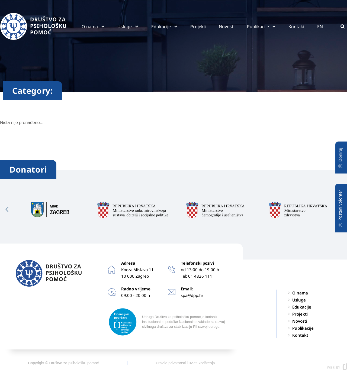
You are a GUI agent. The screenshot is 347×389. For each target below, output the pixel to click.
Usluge (128, 26)
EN (320, 27)
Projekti (198, 27)
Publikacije (261, 26)
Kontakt (296, 27)
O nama (93, 26)
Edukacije (164, 26)
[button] (342, 26)
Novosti (226, 27)
